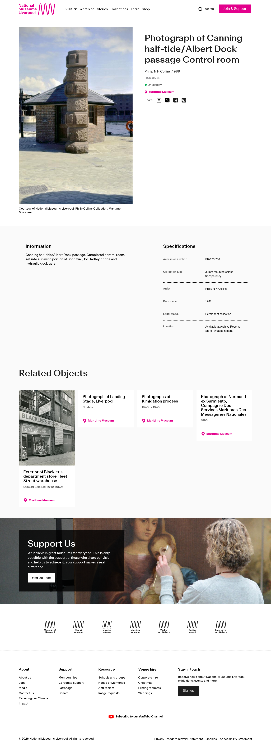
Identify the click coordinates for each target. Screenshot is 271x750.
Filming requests (149, 688)
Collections (119, 9)
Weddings (145, 693)
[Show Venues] (75, 9)
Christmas (145, 682)
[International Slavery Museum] (106, 627)
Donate (63, 693)
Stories (102, 9)
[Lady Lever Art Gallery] (221, 627)
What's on (87, 9)
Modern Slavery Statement (185, 739)
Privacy (159, 739)
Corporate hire (148, 677)
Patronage (65, 688)
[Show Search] (206, 9)
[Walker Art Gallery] (164, 627)
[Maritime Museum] (135, 627)
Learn (135, 9)
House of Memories (111, 682)
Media (23, 688)
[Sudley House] (192, 627)
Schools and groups (111, 677)
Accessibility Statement (236, 739)
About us (25, 677)
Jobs (22, 682)
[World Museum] (78, 627)
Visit (68, 9)
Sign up (188, 691)
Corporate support (71, 682)
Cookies (211, 739)
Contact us (26, 693)
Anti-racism (106, 688)
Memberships (68, 677)
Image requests (109, 693)
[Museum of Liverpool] (49, 627)
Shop (146, 9)
